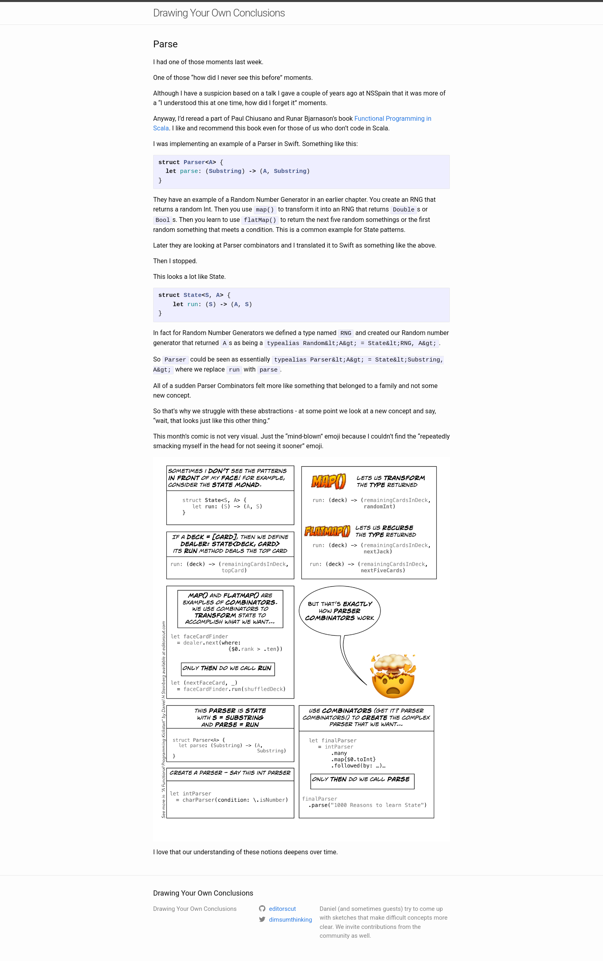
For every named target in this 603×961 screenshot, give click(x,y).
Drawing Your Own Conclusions (219, 13)
